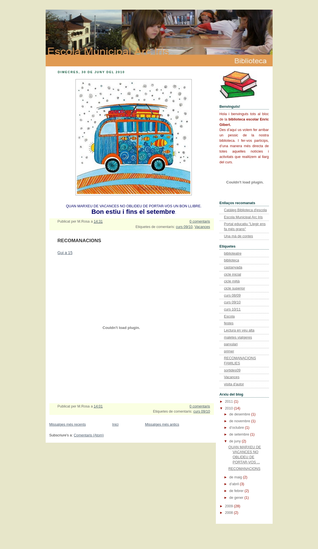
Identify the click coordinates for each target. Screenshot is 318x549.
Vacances (202, 227)
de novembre (240, 421)
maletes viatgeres (238, 337)
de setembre (239, 434)
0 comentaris (199, 221)
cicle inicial (232, 274)
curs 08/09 (232, 295)
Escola (229, 316)
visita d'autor (234, 384)
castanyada (233, 267)
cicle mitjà (232, 281)
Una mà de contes (238, 236)
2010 (229, 408)
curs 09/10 (184, 227)
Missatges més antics (162, 424)
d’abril (234, 484)
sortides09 (232, 370)
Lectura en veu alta (239, 330)
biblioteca (231, 260)
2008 (229, 513)
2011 (229, 402)
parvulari (231, 344)
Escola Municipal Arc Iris (243, 217)
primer (229, 351)
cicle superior (234, 288)
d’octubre (237, 428)
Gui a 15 (65, 252)
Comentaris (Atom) (89, 435)
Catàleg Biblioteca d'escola (245, 210)
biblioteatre (233, 254)
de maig (236, 477)
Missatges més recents (67, 424)
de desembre (240, 414)
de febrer (237, 491)
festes (229, 323)
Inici (115, 424)
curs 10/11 (232, 309)
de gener (236, 498)
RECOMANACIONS (79, 240)
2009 (229, 506)
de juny (235, 441)
